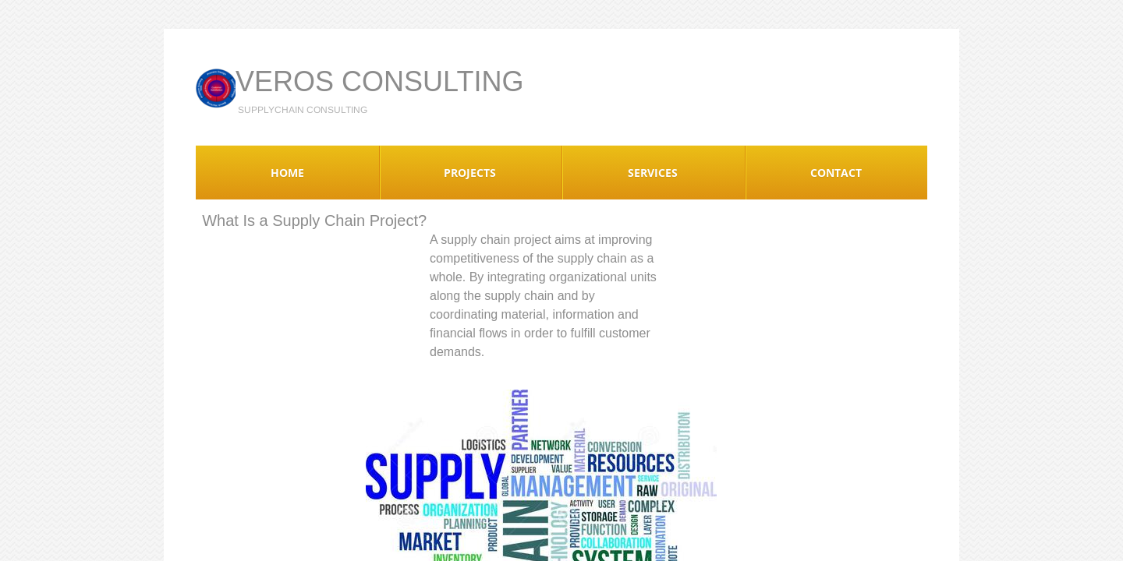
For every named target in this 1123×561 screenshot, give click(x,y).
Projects (470, 172)
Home (287, 172)
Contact (836, 172)
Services (653, 172)
